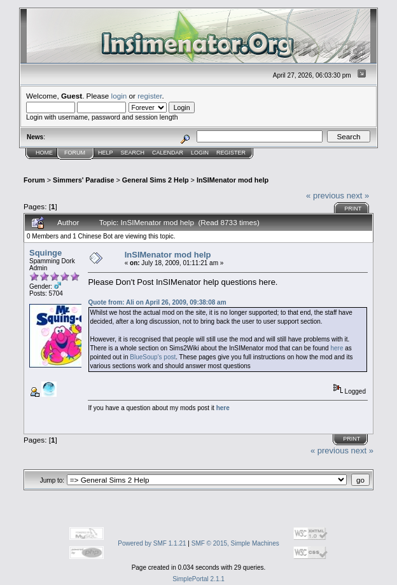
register (149, 96)
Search (133, 152)
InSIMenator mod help (232, 180)
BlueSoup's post (153, 357)
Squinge (45, 253)
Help (105, 152)
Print (352, 208)
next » (358, 195)
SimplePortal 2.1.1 (198, 578)
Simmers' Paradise (83, 180)
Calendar (167, 152)
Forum (74, 152)
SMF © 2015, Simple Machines (235, 543)
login (119, 96)
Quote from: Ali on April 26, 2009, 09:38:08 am (157, 302)
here (336, 348)
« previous (325, 195)
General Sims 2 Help (155, 180)
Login (200, 152)
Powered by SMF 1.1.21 (152, 543)
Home (44, 152)
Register (231, 152)
